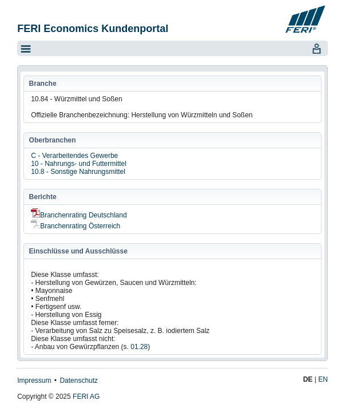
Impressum (34, 381)
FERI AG (86, 397)
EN (323, 379)
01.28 (139, 347)
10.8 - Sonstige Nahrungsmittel (78, 172)
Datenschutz (79, 381)
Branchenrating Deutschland (78, 215)
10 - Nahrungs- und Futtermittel (78, 164)
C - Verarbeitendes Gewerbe (74, 156)
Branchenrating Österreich (75, 226)
